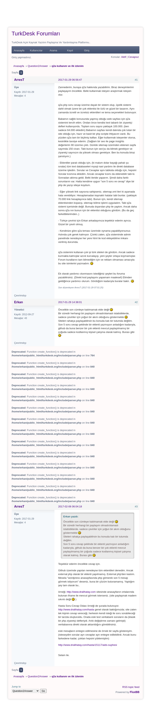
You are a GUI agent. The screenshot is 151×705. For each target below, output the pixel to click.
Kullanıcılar (36, 50)
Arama (53, 50)
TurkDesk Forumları (36, 33)
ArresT (19, 79)
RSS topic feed (130, 687)
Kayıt (70, 50)
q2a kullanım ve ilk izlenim (68, 66)
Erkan (18, 302)
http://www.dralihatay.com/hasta (76, 609)
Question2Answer (38, 66)
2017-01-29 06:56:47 (70, 79)
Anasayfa (19, 50)
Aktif (123, 56)
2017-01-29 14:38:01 (70, 302)
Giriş (86, 50)
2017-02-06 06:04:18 (70, 506)
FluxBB (134, 692)
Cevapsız (133, 56)
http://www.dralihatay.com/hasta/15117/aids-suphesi (87, 644)
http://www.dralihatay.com (81, 591)
